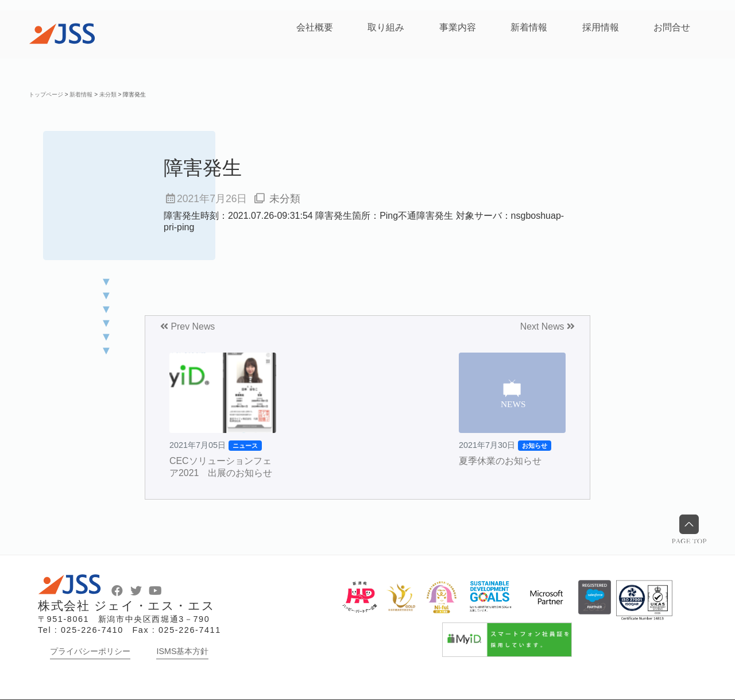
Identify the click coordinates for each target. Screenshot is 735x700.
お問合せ (671, 27)
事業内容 (457, 27)
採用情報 (600, 27)
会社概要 (314, 27)
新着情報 (528, 27)
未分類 (284, 198)
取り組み (386, 27)
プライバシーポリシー (90, 651)
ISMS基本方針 (182, 651)
